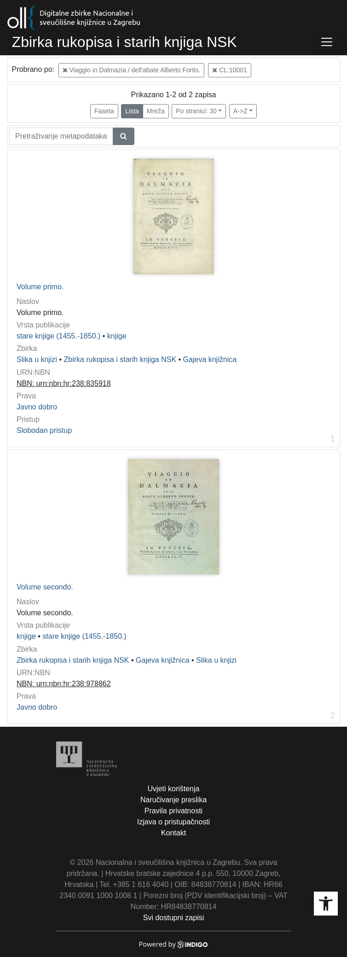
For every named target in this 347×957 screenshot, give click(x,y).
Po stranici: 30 (196, 111)
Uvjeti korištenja (174, 789)
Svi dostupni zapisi (173, 918)
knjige (117, 336)
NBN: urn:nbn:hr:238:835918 (64, 383)
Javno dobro (37, 407)
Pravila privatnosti (173, 811)
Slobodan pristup (44, 430)
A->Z (240, 111)
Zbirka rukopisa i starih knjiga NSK (120, 359)
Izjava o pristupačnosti (173, 822)
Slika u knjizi (37, 359)
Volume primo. (40, 287)
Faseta (104, 111)
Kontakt (173, 833)
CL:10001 (229, 70)
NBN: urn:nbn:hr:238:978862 (64, 684)
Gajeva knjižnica (210, 359)
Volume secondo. (45, 587)
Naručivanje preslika (173, 800)
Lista (132, 111)
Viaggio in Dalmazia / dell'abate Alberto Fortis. (132, 70)
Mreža (156, 111)
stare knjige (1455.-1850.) (58, 336)
